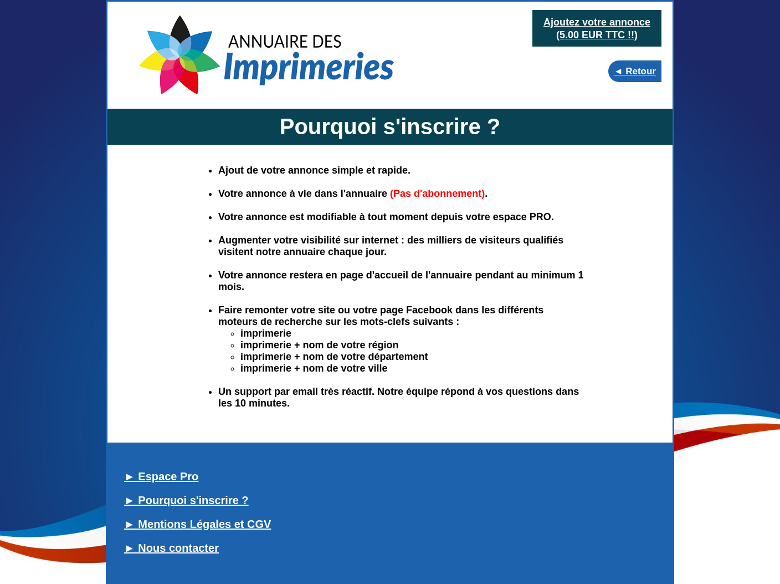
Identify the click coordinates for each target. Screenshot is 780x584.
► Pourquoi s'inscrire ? (186, 500)
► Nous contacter (171, 548)
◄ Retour (635, 71)
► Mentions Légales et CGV (197, 524)
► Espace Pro (161, 476)
